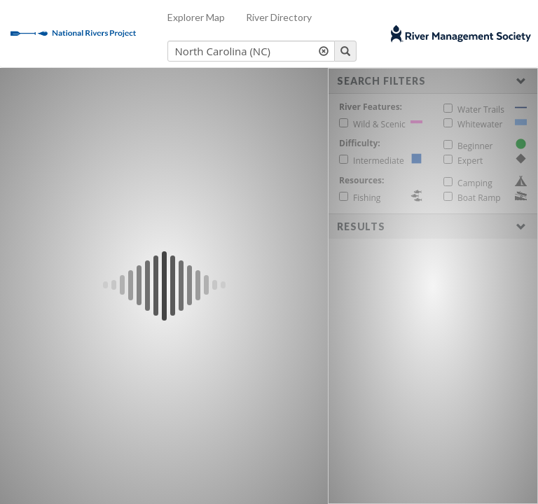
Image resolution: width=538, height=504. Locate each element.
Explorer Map (196, 17)
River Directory (279, 17)
